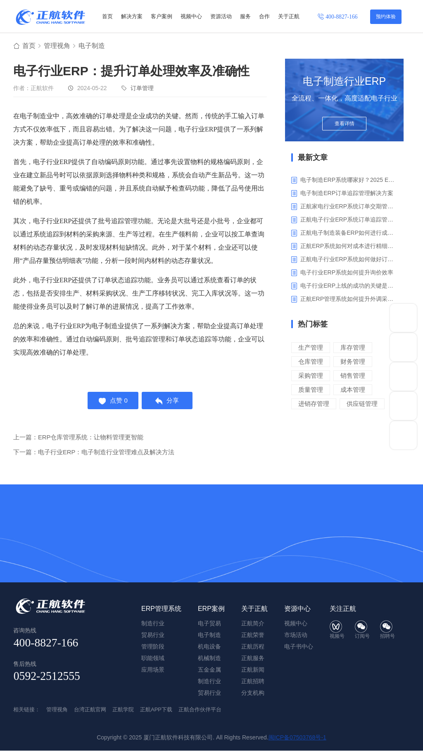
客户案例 (161, 16)
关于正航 (288, 16)
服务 (245, 16)
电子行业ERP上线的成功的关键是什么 (348, 286)
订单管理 (142, 88)
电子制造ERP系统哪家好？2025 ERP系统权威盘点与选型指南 (348, 180)
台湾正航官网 (90, 710)
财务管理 (352, 361)
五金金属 (209, 670)
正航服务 (252, 658)
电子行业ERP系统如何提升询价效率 (346, 272)
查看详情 (344, 125)
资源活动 (221, 16)
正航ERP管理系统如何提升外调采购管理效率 (348, 299)
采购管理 (310, 375)
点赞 (112, 401)
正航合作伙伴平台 (199, 710)
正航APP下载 (156, 710)
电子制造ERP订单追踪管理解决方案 (346, 193)
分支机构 (252, 693)
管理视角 (57, 46)
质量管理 (310, 389)
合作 (264, 16)
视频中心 (191, 16)
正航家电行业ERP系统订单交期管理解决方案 (348, 206)
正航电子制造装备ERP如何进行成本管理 (348, 233)
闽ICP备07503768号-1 (297, 737)
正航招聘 (252, 681)
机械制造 (209, 658)
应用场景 (152, 670)
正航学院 (123, 710)
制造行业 (209, 681)
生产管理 (310, 347)
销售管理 (352, 375)
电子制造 (91, 46)
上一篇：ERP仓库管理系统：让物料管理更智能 (78, 438)
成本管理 (352, 389)
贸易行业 (209, 693)
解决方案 (132, 16)
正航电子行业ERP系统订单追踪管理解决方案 (348, 220)
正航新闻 (252, 670)
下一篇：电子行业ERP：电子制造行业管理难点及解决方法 (94, 453)
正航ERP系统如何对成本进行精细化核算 (348, 246)
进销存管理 (313, 404)
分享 (168, 401)
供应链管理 (362, 404)
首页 (107, 16)
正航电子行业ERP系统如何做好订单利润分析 (348, 259)
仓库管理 (310, 361)
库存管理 (352, 347)
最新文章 (313, 158)
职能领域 (152, 658)
